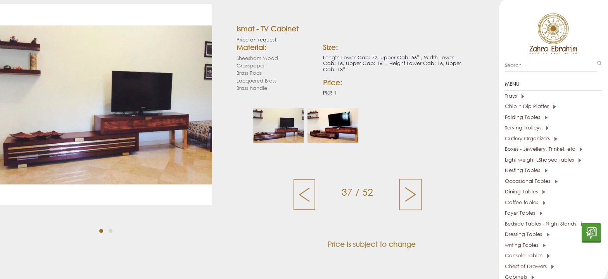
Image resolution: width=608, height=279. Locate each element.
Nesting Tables (526, 170)
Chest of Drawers (529, 266)
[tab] (553, 96)
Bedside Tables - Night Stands (544, 223)
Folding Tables (526, 117)
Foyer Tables (523, 213)
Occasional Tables (531, 181)
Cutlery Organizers (531, 138)
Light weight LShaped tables (543, 160)
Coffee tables (525, 202)
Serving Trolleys (527, 127)
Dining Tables (525, 191)
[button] (101, 231)
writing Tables (525, 245)
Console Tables (527, 255)
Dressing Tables (527, 234)
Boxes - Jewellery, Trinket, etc (543, 149)
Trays (514, 96)
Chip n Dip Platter (530, 106)
